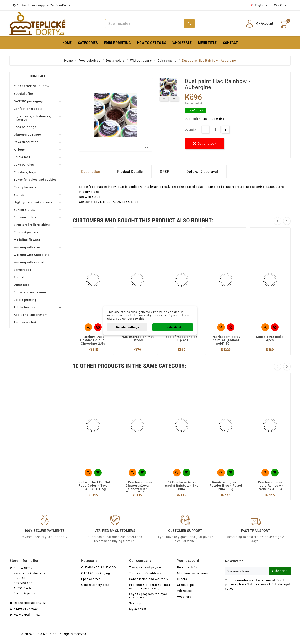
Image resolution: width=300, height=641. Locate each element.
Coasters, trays (25, 172)
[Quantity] (215, 129)
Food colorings (25, 127)
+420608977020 (26, 608)
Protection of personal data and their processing (149, 586)
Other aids (22, 284)
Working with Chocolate (32, 254)
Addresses (184, 590)
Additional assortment (31, 315)
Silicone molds (25, 217)
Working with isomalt (30, 262)
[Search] (144, 23)
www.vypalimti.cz (27, 614)
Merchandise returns (192, 573)
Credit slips (185, 585)
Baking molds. (24, 209)
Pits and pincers (26, 232)
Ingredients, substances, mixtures (32, 118)
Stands (19, 194)
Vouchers (184, 596)
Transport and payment (146, 567)
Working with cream (29, 247)
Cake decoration (26, 142)
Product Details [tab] (130, 172)
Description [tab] (90, 172)
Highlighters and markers (33, 202)
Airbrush (20, 149)
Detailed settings (127, 327)
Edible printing (25, 300)
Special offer (23, 93)
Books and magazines (30, 292)
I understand (172, 327)
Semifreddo (22, 269)
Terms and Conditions (145, 573)
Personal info (187, 567)
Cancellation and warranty (149, 579)
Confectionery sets (28, 108)
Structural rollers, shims (32, 224)
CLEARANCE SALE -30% (31, 86)
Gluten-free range (27, 134)
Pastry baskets (25, 187)
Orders (182, 579)
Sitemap (135, 603)
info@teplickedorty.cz (30, 602)
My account (137, 609)
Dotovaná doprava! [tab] (202, 172)
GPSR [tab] (164, 172)
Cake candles (24, 164)
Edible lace (22, 157)
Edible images (24, 307)
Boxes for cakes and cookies (35, 179)
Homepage (38, 76)
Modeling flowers (27, 239)
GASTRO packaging (28, 101)
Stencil (19, 277)
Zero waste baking (27, 322)
